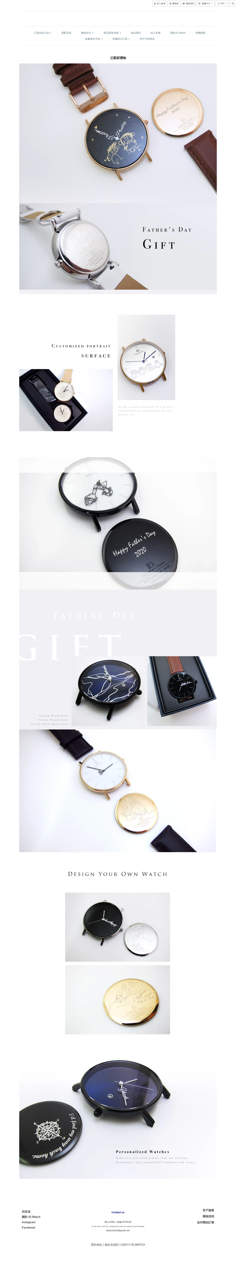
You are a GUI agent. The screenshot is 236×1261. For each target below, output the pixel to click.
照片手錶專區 (147, 38)
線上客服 (156, 32)
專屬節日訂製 (121, 38)
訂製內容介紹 (43, 32)
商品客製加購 (112, 32)
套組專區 (136, 32)
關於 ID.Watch (31, 1216)
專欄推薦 (200, 32)
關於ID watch (178, 32)
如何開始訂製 (205, 1222)
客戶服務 (208, 1210)
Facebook (28, 1227)
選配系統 (66, 32)
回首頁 (26, 1211)
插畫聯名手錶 (94, 38)
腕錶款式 (87, 32)
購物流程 (208, 1216)
